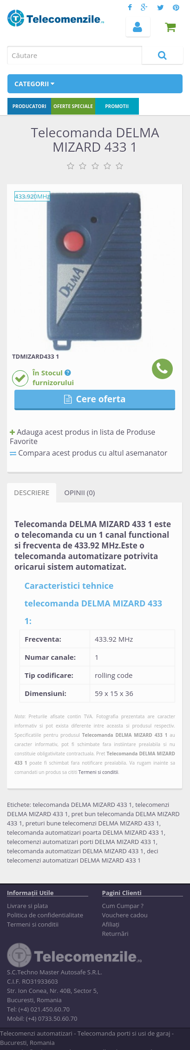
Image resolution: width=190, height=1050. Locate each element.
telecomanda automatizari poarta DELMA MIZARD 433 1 (85, 832)
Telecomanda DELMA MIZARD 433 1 (125, 735)
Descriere (31, 492)
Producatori (29, 106)
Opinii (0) (79, 492)
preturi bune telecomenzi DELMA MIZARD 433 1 (92, 823)
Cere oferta (95, 399)
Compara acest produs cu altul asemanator (88, 453)
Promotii (117, 106)
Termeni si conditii (98, 772)
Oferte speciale (73, 106)
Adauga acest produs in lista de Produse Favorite (82, 436)
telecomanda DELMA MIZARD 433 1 (82, 804)
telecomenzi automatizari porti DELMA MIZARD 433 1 (81, 841)
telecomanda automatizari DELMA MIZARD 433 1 (75, 851)
